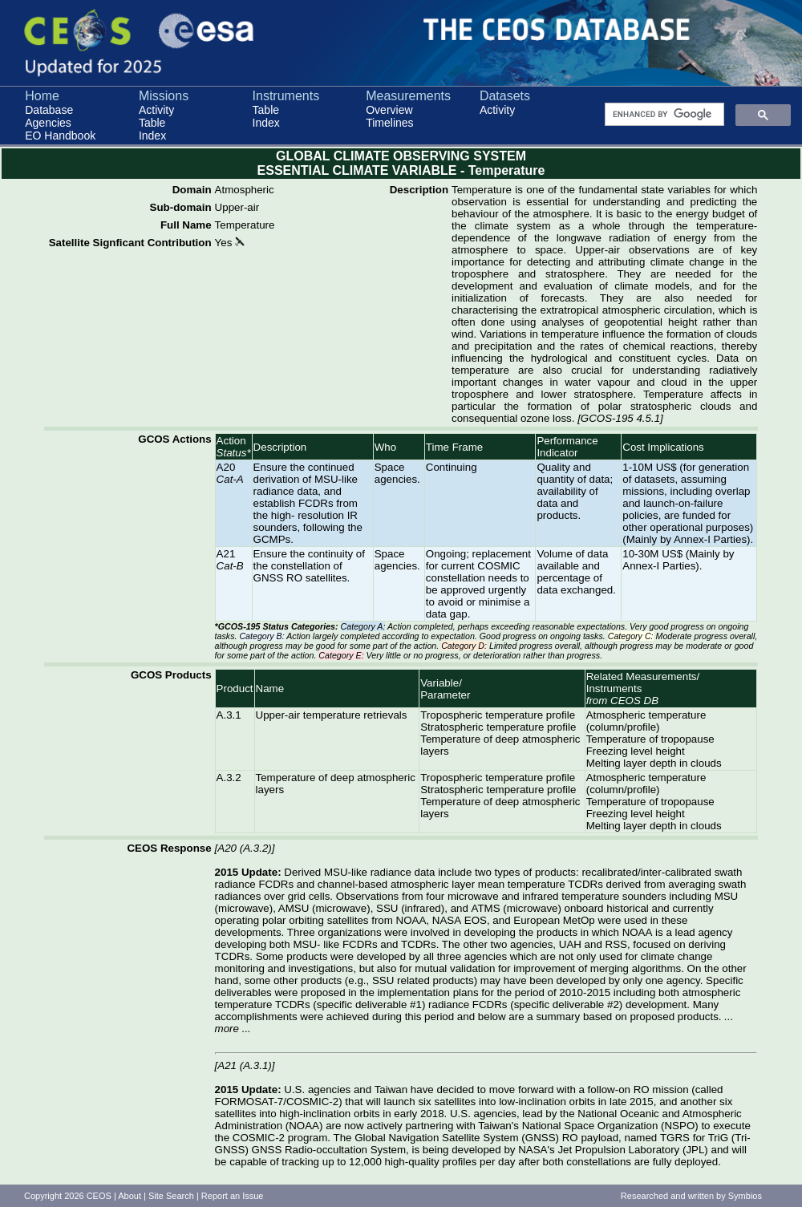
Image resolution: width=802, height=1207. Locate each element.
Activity (156, 109)
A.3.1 (229, 715)
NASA (446, 920)
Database (49, 109)
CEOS (99, 1196)
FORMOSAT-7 (249, 1102)
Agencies (48, 122)
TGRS (675, 1138)
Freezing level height (635, 751)
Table (152, 122)
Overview (389, 109)
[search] (663, 114)
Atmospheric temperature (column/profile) (646, 721)
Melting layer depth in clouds (654, 763)
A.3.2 (229, 778)
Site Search (171, 1196)
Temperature (245, 225)
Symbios (745, 1196)
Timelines (389, 122)
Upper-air (237, 207)
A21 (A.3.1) (244, 1065)
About (129, 1196)
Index (152, 135)
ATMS (486, 908)
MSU (727, 896)
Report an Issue (232, 1196)
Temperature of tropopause (650, 739)
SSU (387, 908)
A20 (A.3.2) (244, 848)
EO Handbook (60, 135)
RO (642, 1089)
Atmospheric (244, 190)
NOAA (411, 920)
